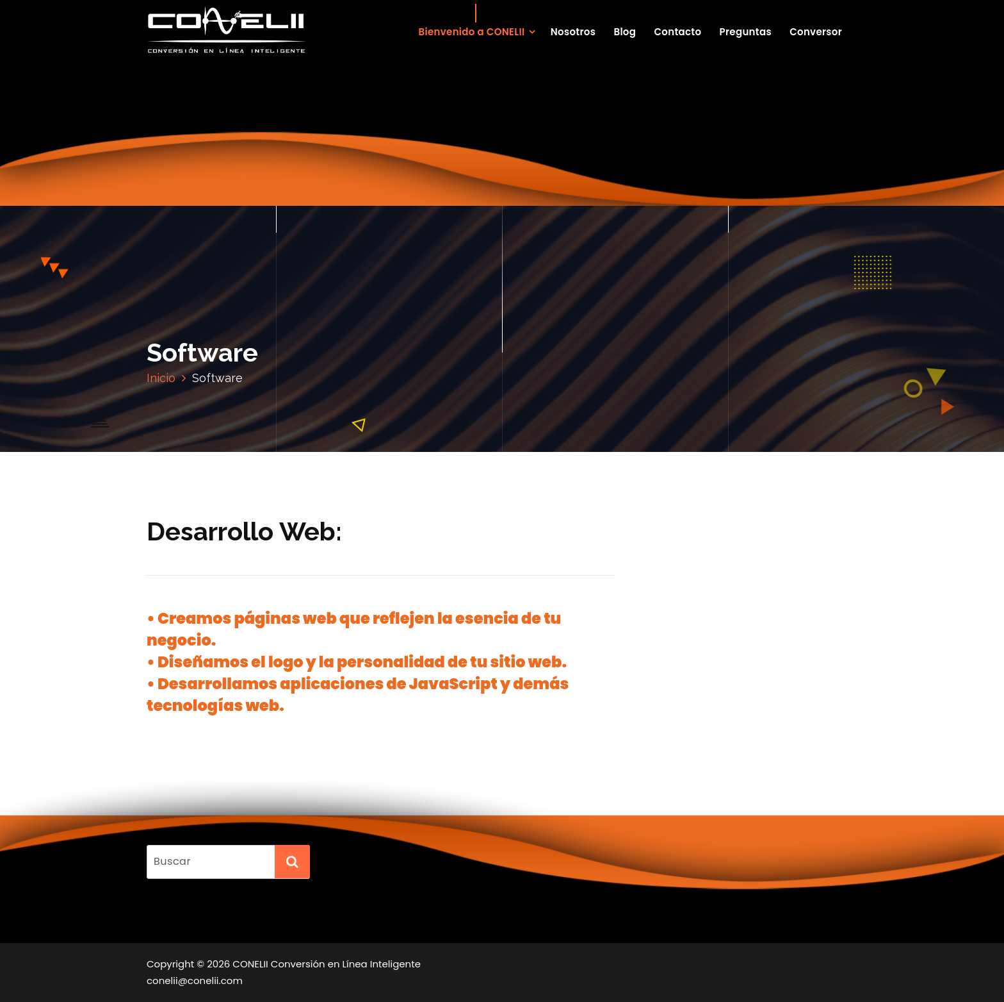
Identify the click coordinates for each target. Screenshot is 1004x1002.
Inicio (161, 378)
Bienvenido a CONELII (472, 31)
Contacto (677, 31)
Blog (624, 31)
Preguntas (746, 31)
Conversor (815, 31)
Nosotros (573, 31)
